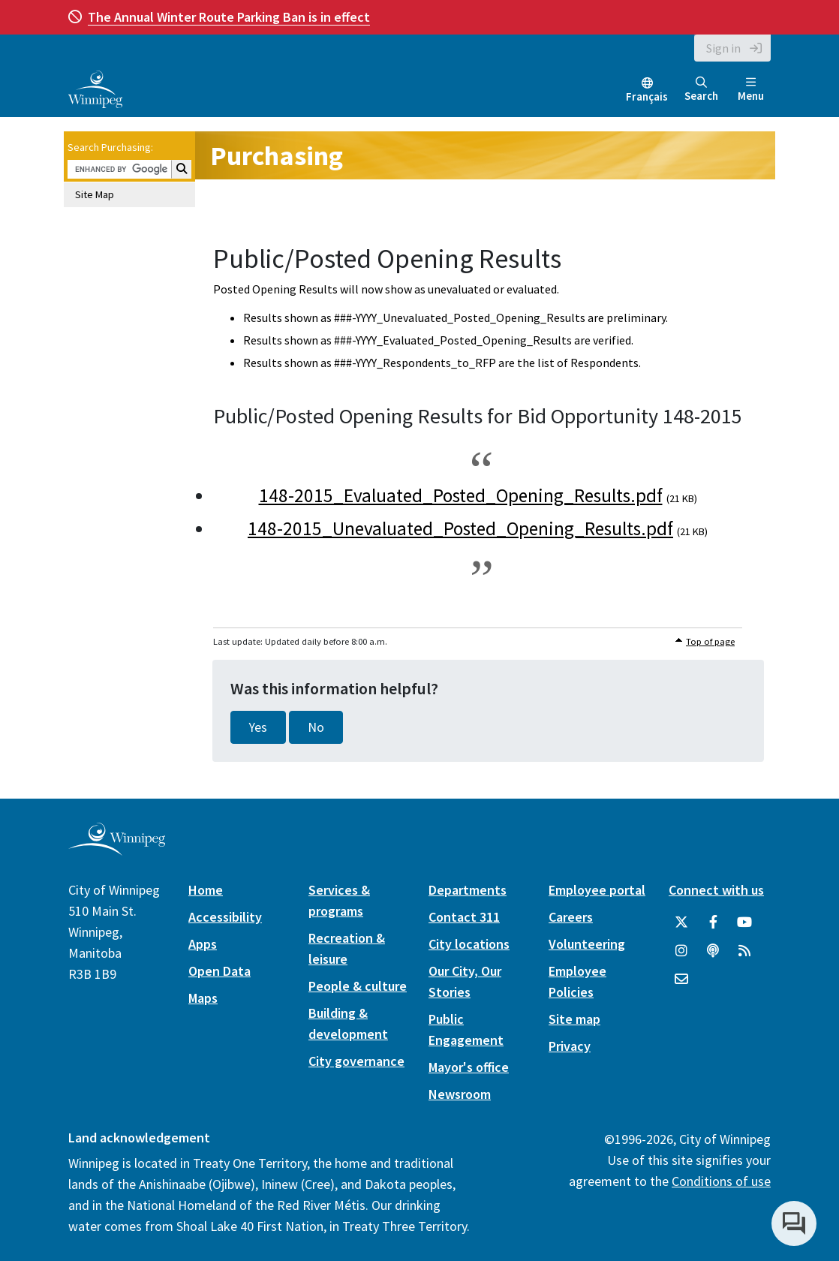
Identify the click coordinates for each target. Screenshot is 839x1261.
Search (701, 90)
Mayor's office (469, 1067)
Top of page (710, 641)
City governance (356, 1061)
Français (647, 96)
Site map (574, 1019)
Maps (203, 998)
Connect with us (716, 889)
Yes (258, 727)
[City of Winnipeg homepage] (116, 850)
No (316, 727)
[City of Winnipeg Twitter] (681, 922)
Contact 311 (464, 916)
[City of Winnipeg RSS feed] (744, 951)
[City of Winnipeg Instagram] (681, 951)
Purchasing (276, 156)
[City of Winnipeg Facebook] (713, 922)
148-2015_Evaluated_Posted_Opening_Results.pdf (461, 495)
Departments (468, 889)
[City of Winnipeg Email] (681, 979)
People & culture (357, 986)
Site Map (94, 194)
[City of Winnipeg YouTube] (744, 922)
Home (205, 889)
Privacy (570, 1046)
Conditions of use (721, 1181)
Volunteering (587, 944)
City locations (469, 944)
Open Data (219, 971)
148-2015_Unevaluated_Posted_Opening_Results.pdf (460, 528)
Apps (202, 944)
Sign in (723, 48)
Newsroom (460, 1094)
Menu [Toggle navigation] (751, 90)
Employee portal (597, 889)
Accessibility (225, 916)
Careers (571, 916)
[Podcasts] (713, 951)
